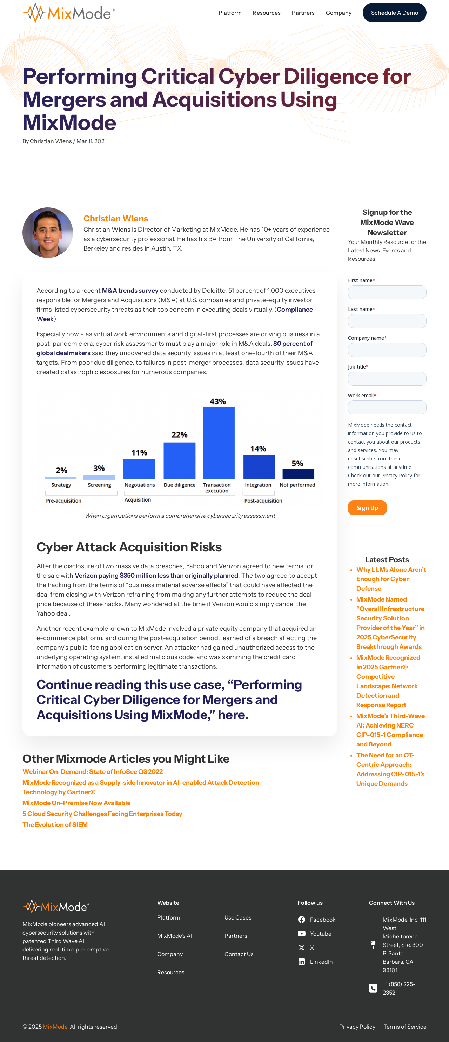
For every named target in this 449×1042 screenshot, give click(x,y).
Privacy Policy (357, 1026)
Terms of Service (405, 1026)
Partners (235, 935)
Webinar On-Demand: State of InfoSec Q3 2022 (92, 772)
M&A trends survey (130, 290)
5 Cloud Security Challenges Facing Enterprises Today (102, 814)
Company (170, 953)
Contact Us (239, 953)
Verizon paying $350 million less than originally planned (156, 575)
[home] (68, 13)
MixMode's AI (174, 935)
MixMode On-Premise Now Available (76, 803)
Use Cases (238, 917)
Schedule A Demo (394, 12)
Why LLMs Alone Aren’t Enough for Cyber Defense (391, 579)
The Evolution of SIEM (55, 825)
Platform (168, 917)
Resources (171, 972)
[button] (230, 12)
